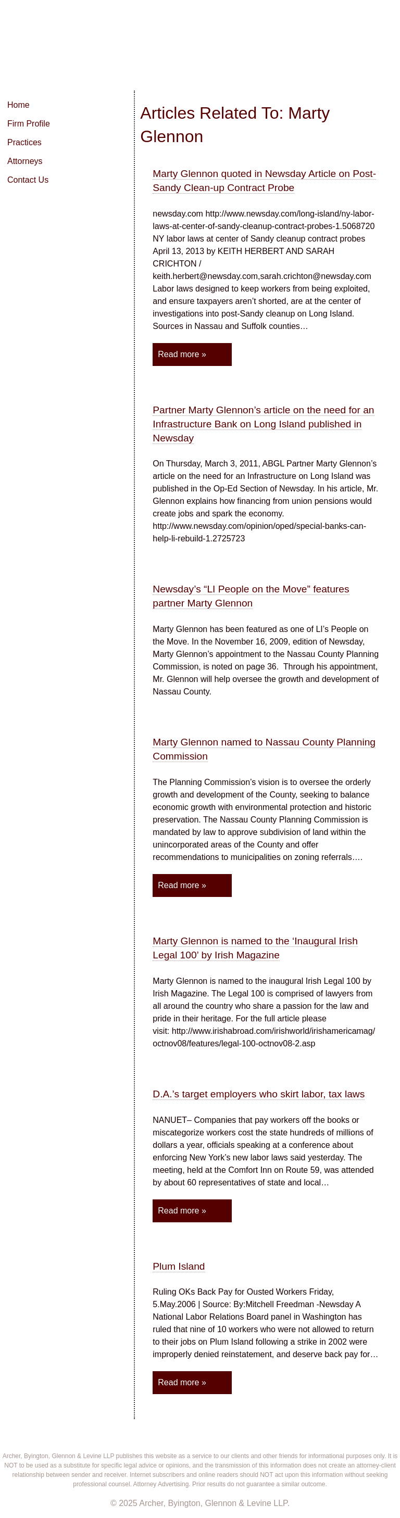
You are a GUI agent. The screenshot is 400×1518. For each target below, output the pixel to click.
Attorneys (25, 161)
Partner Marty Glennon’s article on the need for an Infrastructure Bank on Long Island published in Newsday (263, 424)
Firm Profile (28, 123)
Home (18, 104)
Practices (24, 142)
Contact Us (27, 179)
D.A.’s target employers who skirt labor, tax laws (259, 1094)
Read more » (182, 354)
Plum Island (179, 1266)
